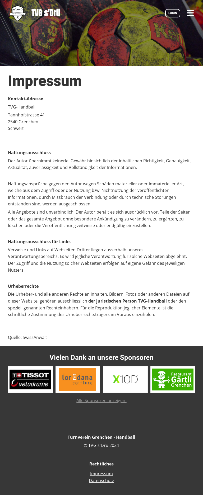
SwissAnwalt (35, 337)
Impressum (101, 474)
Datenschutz (101, 480)
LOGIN (172, 13)
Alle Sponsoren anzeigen (101, 400)
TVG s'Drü (45, 13)
